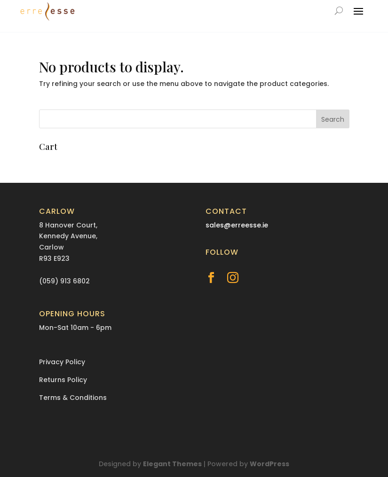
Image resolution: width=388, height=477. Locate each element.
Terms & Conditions (73, 397)
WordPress (269, 464)
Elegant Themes (172, 464)
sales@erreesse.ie (237, 225)
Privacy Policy (62, 362)
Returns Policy (63, 379)
